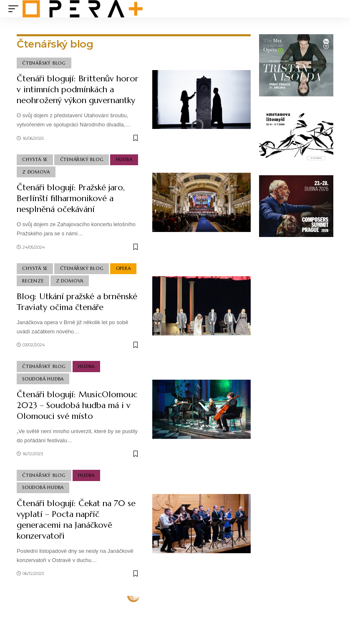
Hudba (124, 159)
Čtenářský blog (44, 63)
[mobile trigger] (15, 9)
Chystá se (35, 159)
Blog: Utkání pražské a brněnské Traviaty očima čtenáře (77, 302)
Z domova (36, 172)
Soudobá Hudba (43, 379)
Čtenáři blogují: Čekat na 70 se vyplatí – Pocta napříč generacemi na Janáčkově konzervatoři (76, 519)
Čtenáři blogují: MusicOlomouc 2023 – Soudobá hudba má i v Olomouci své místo (77, 405)
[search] (335, 9)
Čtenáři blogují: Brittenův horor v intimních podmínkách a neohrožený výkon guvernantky (77, 89)
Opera (123, 268)
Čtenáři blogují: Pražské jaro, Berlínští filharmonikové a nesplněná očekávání (71, 198)
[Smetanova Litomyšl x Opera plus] (296, 135)
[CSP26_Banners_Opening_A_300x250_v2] (296, 205)
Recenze (32, 281)
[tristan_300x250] (296, 64)
